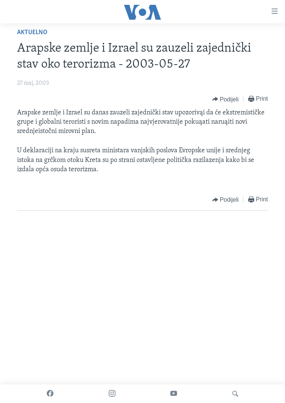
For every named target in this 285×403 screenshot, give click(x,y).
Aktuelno (32, 32)
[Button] (225, 99)
